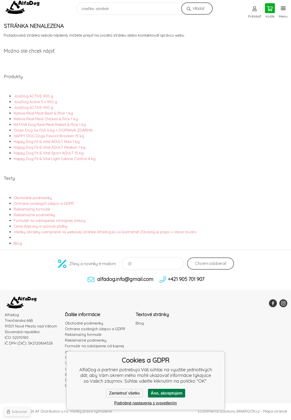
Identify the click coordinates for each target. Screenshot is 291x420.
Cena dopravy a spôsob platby (40, 226)
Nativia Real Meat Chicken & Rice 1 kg (46, 119)
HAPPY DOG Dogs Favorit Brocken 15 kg (49, 136)
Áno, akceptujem (166, 393)
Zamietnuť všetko (124, 393)
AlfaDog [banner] (26, 7)
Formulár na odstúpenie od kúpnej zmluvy (50, 220)
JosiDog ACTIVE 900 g (33, 96)
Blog (18, 243)
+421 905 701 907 (186, 279)
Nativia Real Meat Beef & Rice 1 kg (43, 113)
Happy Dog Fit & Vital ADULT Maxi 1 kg (47, 141)
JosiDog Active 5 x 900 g (35, 101)
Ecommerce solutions (216, 411)
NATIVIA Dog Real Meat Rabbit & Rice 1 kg (50, 124)
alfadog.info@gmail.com (125, 279)
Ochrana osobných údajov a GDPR (44, 203)
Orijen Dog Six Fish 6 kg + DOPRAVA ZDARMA (53, 130)
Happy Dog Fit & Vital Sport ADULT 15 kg (49, 153)
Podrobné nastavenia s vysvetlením (145, 403)
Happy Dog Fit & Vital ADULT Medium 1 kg (49, 147)
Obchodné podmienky (33, 197)
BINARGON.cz (248, 411)
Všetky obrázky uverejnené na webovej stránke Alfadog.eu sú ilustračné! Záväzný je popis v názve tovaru (105, 232)
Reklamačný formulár (32, 209)
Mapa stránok (275, 411)
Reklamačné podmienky (34, 214)
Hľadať (198, 8)
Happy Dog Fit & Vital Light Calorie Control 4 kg (54, 158)
